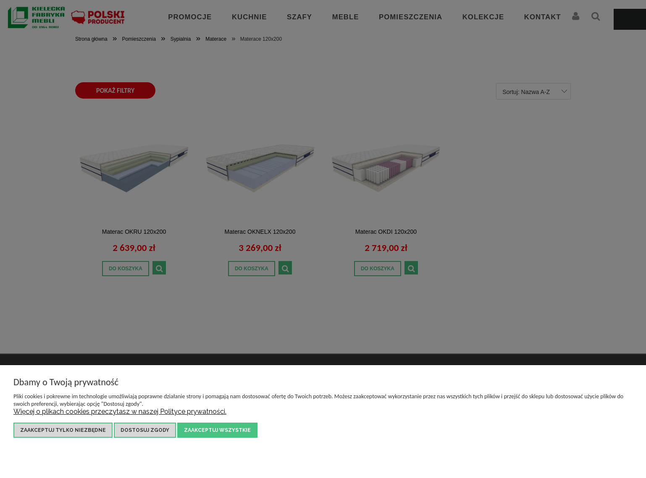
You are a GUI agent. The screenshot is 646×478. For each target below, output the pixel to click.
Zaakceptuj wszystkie (217, 430)
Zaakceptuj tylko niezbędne (63, 430)
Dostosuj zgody (145, 430)
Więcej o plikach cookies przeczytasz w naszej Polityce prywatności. (119, 411)
